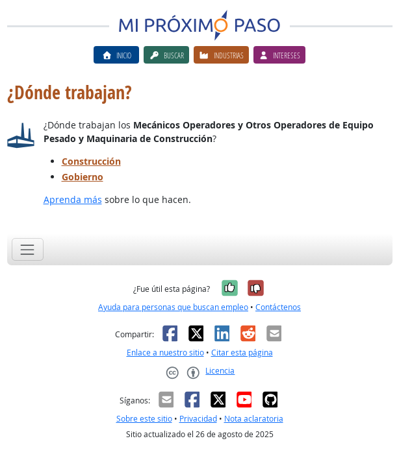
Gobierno (82, 177)
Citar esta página (242, 352)
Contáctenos (278, 307)
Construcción (91, 161)
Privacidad (198, 418)
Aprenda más (73, 199)
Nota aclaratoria (253, 418)
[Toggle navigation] (28, 249)
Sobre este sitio (144, 418)
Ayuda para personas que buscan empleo (173, 307)
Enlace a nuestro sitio (165, 352)
